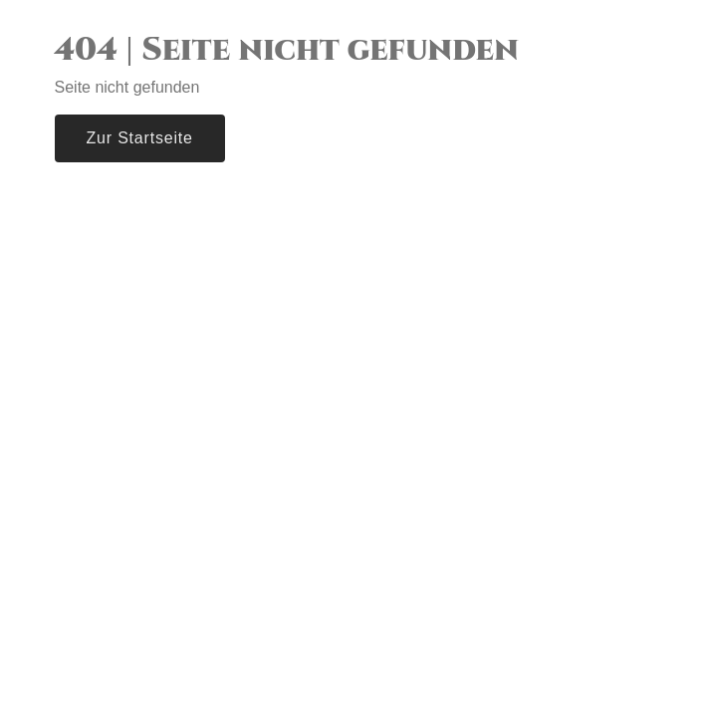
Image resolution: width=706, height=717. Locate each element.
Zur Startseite (140, 137)
